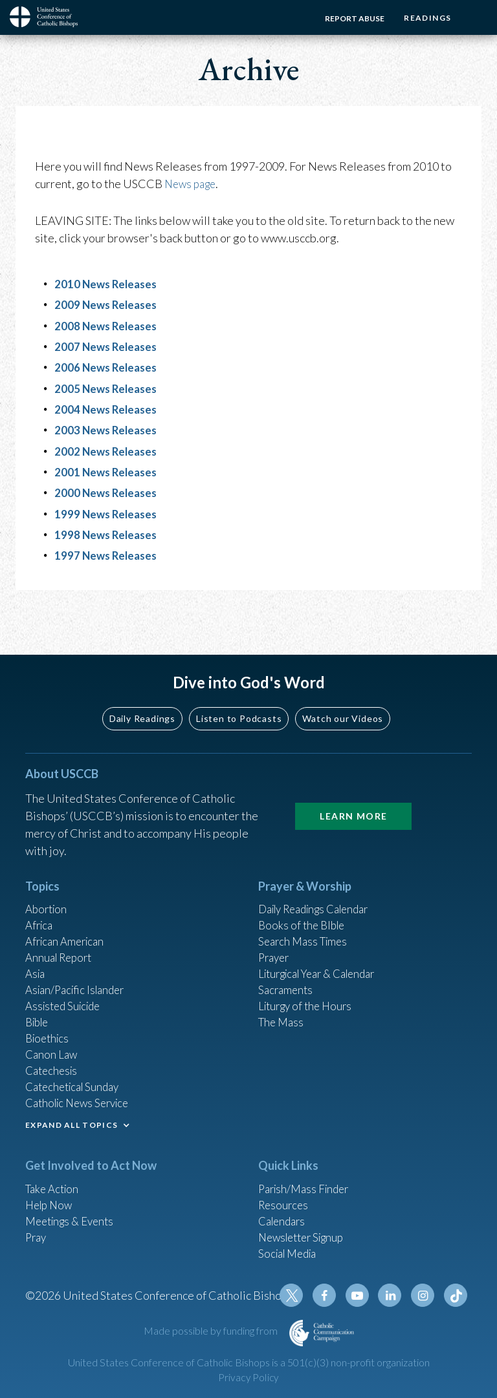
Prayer (275, 935)
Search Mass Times (305, 918)
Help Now (50, 1196)
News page (192, 183)
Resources (284, 1196)
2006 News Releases (108, 367)
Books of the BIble (303, 900)
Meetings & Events (73, 1214)
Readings (424, 18)
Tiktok (456, 1295)
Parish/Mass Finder (307, 1179)
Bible (38, 1005)
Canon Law (52, 1040)
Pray (37, 1231)
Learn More (353, 788)
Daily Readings (142, 691)
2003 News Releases (108, 429)
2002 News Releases (108, 450)
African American (68, 918)
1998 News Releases (108, 533)
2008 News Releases (108, 325)
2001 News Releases (108, 471)
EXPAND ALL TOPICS (71, 1114)
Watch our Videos (342, 691)
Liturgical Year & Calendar (324, 953)
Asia (36, 953)
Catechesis (53, 1057)
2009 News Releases (108, 304)
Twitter (301, 1295)
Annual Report (61, 935)
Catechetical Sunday (76, 1075)
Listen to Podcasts (239, 691)
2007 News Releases (108, 346)
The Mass (282, 1005)
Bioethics (49, 1022)
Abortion (48, 883)
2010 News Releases (108, 284)
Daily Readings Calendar (320, 883)
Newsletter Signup (305, 1231)
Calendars (284, 1214)
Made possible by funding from (212, 1330)
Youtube (363, 1295)
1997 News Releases (108, 554)
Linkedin (394, 1295)
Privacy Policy (248, 1377)
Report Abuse (348, 18)
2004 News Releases (108, 408)
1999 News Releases (108, 512)
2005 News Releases (108, 388)
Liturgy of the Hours (308, 987)
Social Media (290, 1249)
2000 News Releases (108, 492)
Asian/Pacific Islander (79, 970)
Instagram (425, 1295)
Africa (40, 900)
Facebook (332, 1295)
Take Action (54, 1179)
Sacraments (287, 970)
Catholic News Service (81, 1092)
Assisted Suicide (66, 987)
